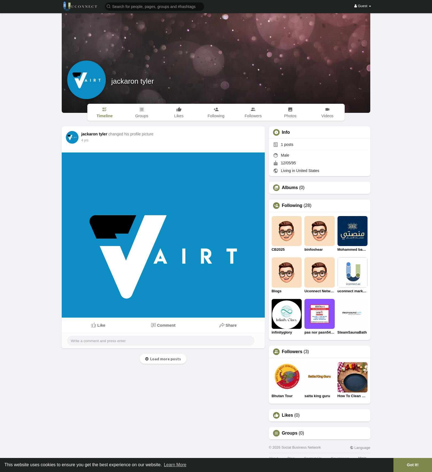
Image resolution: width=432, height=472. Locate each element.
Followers (292, 352)
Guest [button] (362, 6)
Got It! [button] (412, 465)
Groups (290, 433)
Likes (287, 415)
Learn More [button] (175, 464)
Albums (290, 187)
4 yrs (84, 140)
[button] (154, 6)
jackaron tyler (132, 81)
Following (292, 205)
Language (360, 447)
